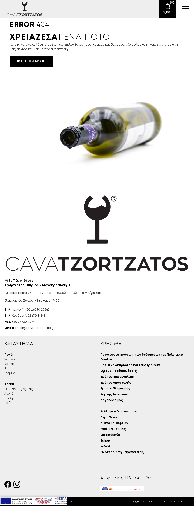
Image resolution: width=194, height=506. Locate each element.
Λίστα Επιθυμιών (114, 423)
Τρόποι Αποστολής (115, 383)
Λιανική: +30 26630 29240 (27, 309)
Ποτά (8, 354)
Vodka (9, 364)
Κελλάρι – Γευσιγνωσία (118, 411)
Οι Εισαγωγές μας (18, 389)
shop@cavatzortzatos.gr (29, 328)
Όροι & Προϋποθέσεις (118, 371)
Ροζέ (7, 403)
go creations (174, 502)
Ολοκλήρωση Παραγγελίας (122, 452)
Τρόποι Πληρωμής (115, 388)
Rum (7, 368)
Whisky (9, 359)
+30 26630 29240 (20, 322)
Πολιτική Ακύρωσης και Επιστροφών (130, 365)
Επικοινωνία (110, 435)
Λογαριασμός (111, 400)
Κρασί (9, 384)
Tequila (9, 373)
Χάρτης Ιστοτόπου (115, 394)
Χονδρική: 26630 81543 (24, 315)
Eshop (105, 440)
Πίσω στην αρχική (31, 61)
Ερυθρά (10, 398)
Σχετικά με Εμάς (113, 429)
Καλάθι (106, 446)
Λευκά (9, 393)
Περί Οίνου (109, 417)
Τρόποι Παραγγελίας (117, 377)
